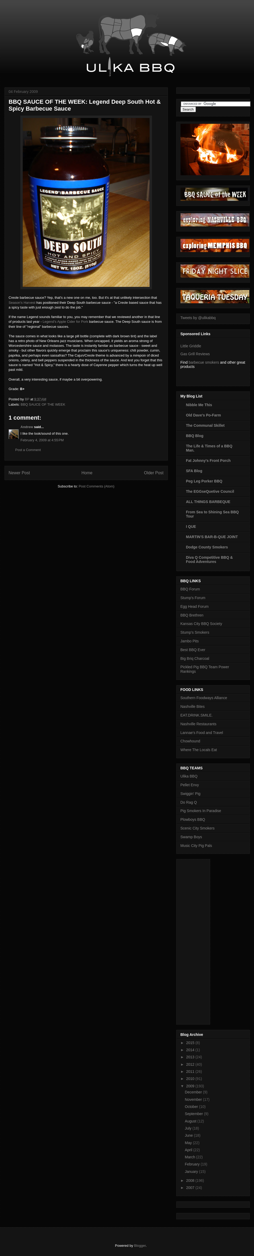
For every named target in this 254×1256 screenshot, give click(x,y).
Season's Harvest (22, 303)
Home (87, 473)
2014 (190, 1050)
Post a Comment (28, 450)
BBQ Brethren (192, 615)
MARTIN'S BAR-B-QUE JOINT (212, 537)
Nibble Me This (199, 405)
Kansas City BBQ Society (201, 624)
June (189, 1135)
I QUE (191, 526)
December (194, 1092)
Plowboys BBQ (193, 819)
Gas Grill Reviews (195, 354)
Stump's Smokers (195, 632)
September (194, 1114)
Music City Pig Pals (196, 845)
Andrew (27, 427)
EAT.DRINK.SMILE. (197, 715)
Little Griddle (191, 346)
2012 (190, 1064)
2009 (190, 1086)
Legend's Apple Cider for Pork (65, 322)
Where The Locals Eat (199, 750)
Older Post (154, 473)
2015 (190, 1043)
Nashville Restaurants (198, 724)
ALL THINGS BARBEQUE (208, 502)
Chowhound (190, 741)
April (189, 1150)
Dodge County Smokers (207, 547)
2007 (190, 1188)
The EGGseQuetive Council (210, 491)
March (190, 1157)
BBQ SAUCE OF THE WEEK (43, 404)
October (192, 1107)
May (189, 1143)
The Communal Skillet (205, 425)
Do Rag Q (189, 802)
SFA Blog (194, 471)
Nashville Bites (193, 706)
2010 (190, 1079)
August (191, 1121)
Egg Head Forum (195, 606)
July (188, 1128)
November (194, 1099)
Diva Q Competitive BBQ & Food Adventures (209, 559)
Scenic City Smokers (198, 828)
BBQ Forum (190, 589)
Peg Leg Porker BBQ (204, 481)
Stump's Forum (193, 598)
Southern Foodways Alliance (204, 698)
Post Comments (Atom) (96, 486)
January (192, 1171)
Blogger (140, 1246)
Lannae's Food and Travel (202, 733)
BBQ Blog (195, 436)
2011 (190, 1071)
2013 (190, 1057)
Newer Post (19, 473)
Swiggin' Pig (191, 793)
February (193, 1164)
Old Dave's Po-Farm (203, 415)
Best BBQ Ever (193, 650)
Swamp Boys (191, 837)
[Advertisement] (202, 940)
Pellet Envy (190, 785)
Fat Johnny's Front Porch (208, 460)
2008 (190, 1180)
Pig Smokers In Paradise (201, 811)
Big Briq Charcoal (195, 658)
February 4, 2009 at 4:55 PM (42, 440)
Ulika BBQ (189, 776)
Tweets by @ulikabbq (198, 318)
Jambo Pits (190, 641)
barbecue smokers (204, 362)
